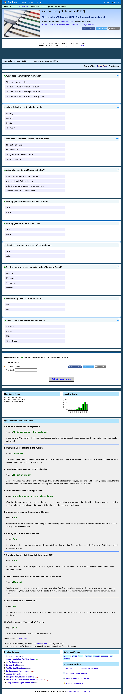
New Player (106, 2)
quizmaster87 (67, 21)
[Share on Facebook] (88, 28)
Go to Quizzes (77, 673)
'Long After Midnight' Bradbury (20, 683)
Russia (9, 331)
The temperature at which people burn (23, 91)
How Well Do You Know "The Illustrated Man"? (25, 680)
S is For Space (11, 662)
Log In (116, 2)
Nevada (9, 287)
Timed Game (114, 66)
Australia (10, 326)
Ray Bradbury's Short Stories (17, 671)
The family (10, 128)
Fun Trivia (10, 2)
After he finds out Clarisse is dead (20, 190)
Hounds (96, 656)
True (8, 207)
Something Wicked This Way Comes (20, 659)
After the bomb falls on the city (19, 181)
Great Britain (11, 341)
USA (8, 336)
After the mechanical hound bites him (22, 176)
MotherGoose (42, 643)
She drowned (12, 149)
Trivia (31, 2)
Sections (22, 2)
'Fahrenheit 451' (12, 656)
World (74, 656)
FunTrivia (74, 683)
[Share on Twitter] (102, 28)
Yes (7, 304)
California (10, 283)
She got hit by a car (14, 145)
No (7, 309)
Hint (117, 76)
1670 (82, 46)
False (8, 212)
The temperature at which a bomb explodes (25, 96)
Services (40, 2)
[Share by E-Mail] (114, 28)
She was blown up (14, 159)
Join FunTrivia (24, 6)
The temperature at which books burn (22, 86)
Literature (67, 656)
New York (10, 273)
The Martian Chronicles (15, 668)
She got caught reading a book (19, 154)
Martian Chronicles (13, 674)
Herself (9, 118)
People (80, 656)
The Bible (88, 656)
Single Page (102, 66)
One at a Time (89, 66)
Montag (9, 113)
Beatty (9, 123)
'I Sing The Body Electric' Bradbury (20, 677)
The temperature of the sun (18, 82)
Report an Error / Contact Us (78, 691)
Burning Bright (12, 665)
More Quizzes (77, 678)
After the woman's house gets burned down (25, 186)
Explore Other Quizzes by (82, 668)
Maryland (10, 278)
